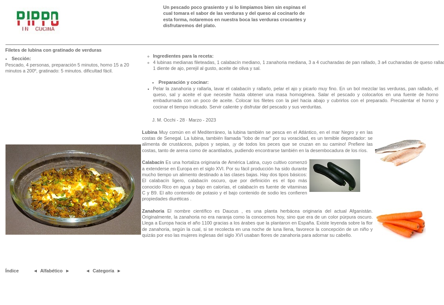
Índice (12, 270)
